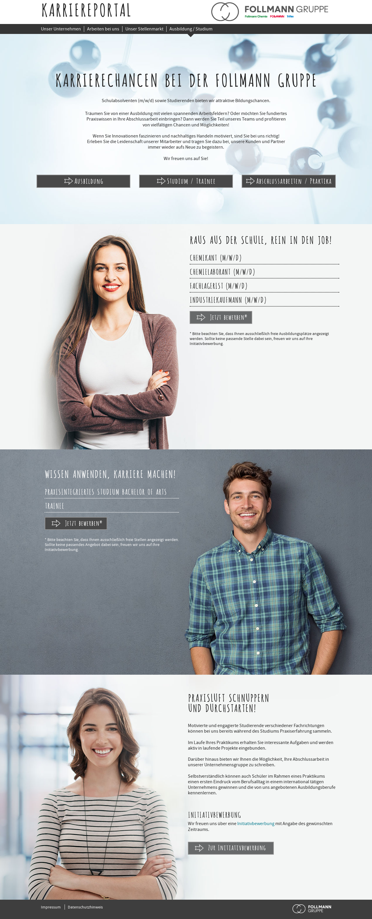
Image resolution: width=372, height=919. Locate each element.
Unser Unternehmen (61, 29)
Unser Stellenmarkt (144, 29)
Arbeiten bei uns (103, 29)
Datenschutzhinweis (85, 907)
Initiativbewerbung (255, 824)
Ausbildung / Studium (190, 29)
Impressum (51, 907)
